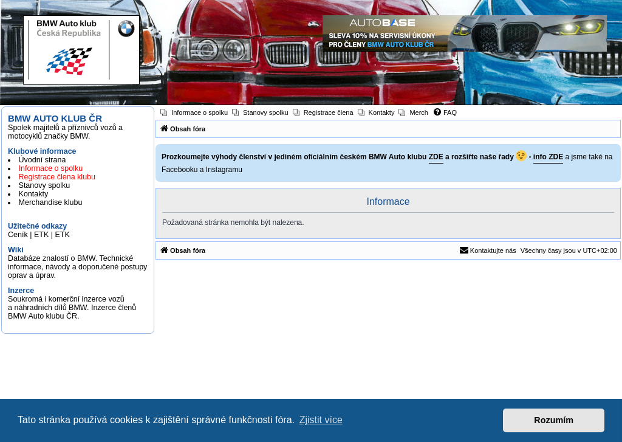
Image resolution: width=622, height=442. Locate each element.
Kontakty (34, 194)
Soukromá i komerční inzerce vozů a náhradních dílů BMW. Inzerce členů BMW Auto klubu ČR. (72, 307)
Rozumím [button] (553, 420)
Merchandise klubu (51, 202)
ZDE (436, 157)
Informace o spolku (51, 168)
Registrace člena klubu (57, 177)
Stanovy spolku (44, 185)
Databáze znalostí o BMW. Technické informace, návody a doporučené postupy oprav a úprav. (77, 267)
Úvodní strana (42, 160)
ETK (41, 234)
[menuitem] (194, 112)
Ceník (18, 234)
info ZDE (548, 157)
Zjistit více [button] (321, 420)
